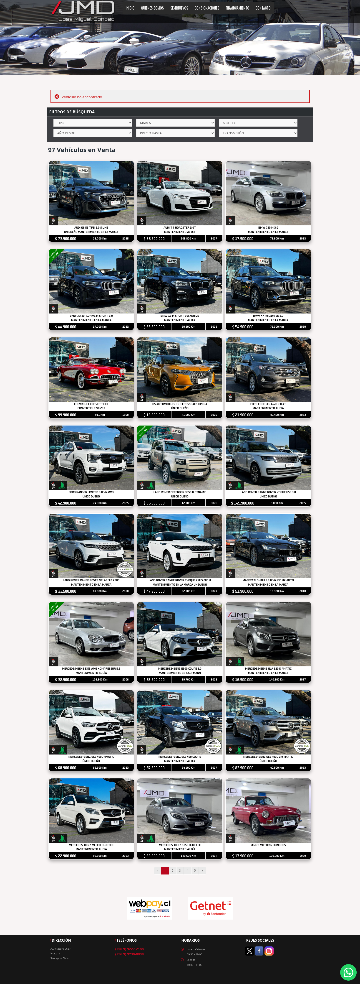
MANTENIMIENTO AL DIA (180, 232)
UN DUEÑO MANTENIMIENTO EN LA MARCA (91, 232)
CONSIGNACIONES (207, 8)
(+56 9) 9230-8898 (129, 955)
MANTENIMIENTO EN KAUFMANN (180, 674)
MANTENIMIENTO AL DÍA (91, 674)
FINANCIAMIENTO (237, 8)
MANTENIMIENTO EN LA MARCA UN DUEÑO (180, 585)
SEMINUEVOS (179, 8)
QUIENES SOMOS (152, 8)
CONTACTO (263, 8)
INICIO (130, 8)
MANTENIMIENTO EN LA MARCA (269, 232)
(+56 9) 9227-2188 (129, 950)
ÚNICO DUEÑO (180, 409)
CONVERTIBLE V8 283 (91, 409)
